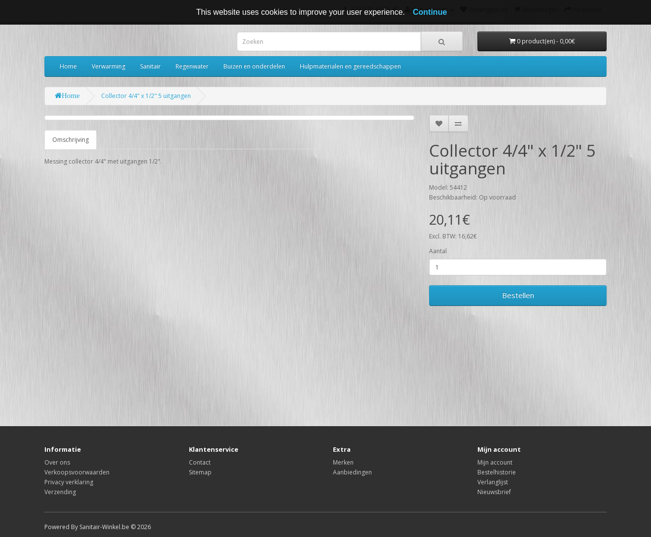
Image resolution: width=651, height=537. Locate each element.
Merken (343, 462)
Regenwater (192, 66)
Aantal (438, 251)
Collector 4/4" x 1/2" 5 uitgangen (146, 96)
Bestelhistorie (496, 472)
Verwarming (108, 66)
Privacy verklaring (68, 482)
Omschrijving (70, 139)
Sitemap (200, 472)
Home (68, 66)
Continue (430, 12)
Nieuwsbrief (494, 492)
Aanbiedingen (352, 472)
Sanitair (150, 66)
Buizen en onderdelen (254, 66)
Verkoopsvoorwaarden (76, 472)
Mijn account (494, 462)
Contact (200, 462)
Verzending (60, 492)
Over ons (57, 462)
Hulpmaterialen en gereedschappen (350, 66)
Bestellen (518, 295)
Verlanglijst (492, 482)
